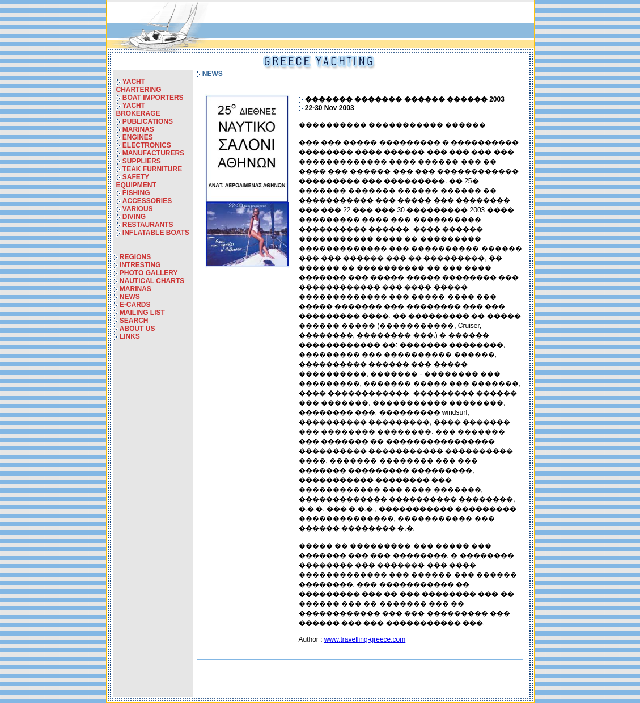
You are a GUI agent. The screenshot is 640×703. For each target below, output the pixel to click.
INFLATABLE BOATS (155, 233)
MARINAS (138, 129)
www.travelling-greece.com (364, 639)
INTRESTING (140, 265)
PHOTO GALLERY (149, 273)
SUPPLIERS (141, 161)
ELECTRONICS (146, 145)
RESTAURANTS (147, 225)
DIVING (134, 217)
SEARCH (134, 321)
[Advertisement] (153, 526)
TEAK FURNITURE (152, 169)
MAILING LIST (142, 313)
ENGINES (137, 137)
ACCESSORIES (147, 201)
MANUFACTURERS (153, 153)
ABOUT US (137, 328)
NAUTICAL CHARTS (152, 281)
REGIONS (135, 257)
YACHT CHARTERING (139, 86)
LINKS (130, 336)
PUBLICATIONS (147, 121)
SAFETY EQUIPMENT (136, 181)
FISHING (136, 193)
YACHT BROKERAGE (138, 109)
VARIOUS (137, 209)
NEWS (130, 297)
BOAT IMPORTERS (153, 98)
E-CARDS (135, 305)
